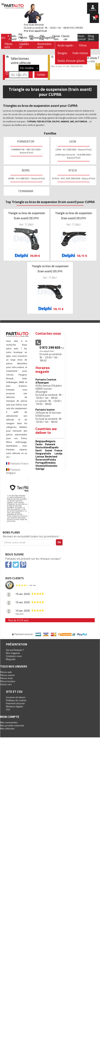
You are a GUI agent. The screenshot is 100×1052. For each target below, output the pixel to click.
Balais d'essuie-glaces (71, 60)
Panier (96, 16)
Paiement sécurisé (15, 703)
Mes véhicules (7, 728)
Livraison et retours (16, 697)
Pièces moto (6, 678)
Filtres (83, 45)
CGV (8, 709)
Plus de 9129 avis (18, 620)
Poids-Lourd (13, 37)
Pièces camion (7, 675)
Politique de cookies (16, 700)
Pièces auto (6, 672)
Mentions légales (14, 706)
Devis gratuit (82, 38)
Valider (41, 74)
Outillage (44, 37)
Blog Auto (91, 38)
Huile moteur (80, 53)
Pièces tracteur (7, 681)
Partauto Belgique (13, 471)
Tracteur (33, 37)
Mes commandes (9, 722)
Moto (23, 37)
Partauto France (17, 463)
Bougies (62, 53)
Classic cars (56, 37)
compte (92, 10)
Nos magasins (13, 653)
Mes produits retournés (12, 725)
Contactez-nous (14, 656)
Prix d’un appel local (35, 31)
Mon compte (9, 716)
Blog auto (11, 659)
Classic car (65, 37)
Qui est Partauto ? (15, 650)
